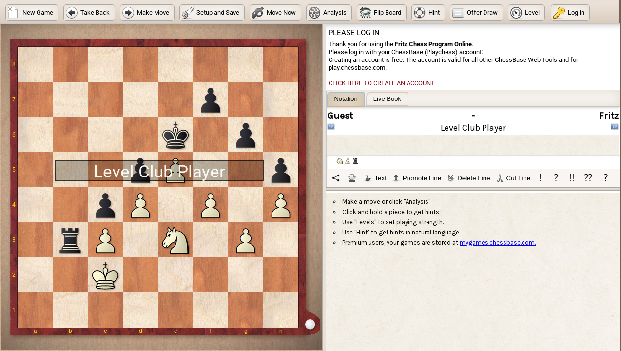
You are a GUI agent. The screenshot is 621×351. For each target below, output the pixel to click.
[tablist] (473, 139)
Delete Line (468, 178)
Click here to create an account (382, 83)
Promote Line (416, 178)
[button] (31, 12)
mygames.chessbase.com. (498, 242)
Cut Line (513, 178)
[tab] (346, 99)
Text (375, 178)
